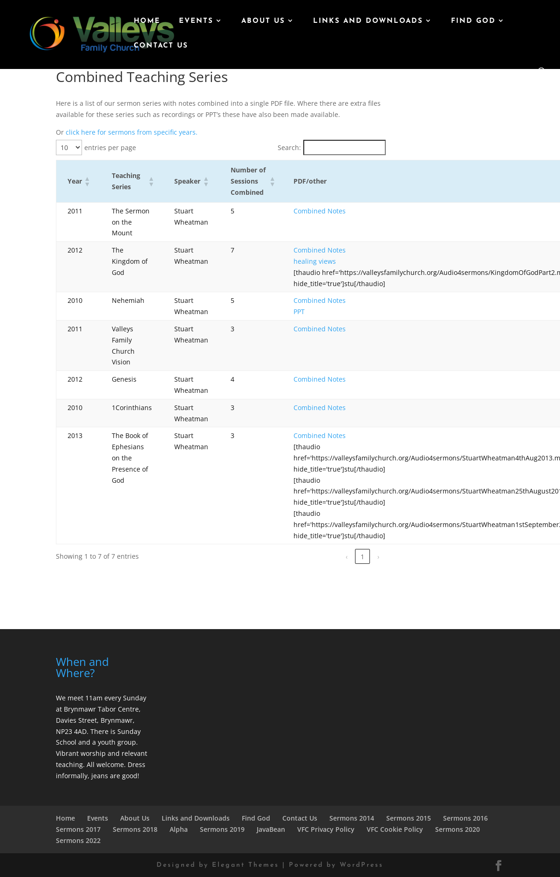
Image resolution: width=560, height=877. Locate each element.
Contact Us (161, 46)
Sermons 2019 (222, 829)
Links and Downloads (368, 21)
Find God (473, 21)
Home (147, 21)
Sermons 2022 (78, 840)
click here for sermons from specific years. (132, 132)
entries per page (110, 147)
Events (196, 21)
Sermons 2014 (351, 818)
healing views (315, 261)
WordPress (361, 865)
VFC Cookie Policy (395, 829)
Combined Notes (320, 210)
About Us (263, 21)
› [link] (378, 556)
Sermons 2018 (135, 829)
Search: (289, 147)
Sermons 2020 (457, 829)
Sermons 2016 (465, 818)
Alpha (179, 829)
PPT (299, 311)
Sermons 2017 (78, 829)
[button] (86, 181)
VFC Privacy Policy (326, 829)
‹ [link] (347, 556)
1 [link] (362, 556)
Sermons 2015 (408, 818)
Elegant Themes (245, 865)
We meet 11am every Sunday (101, 697)
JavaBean (271, 829)
